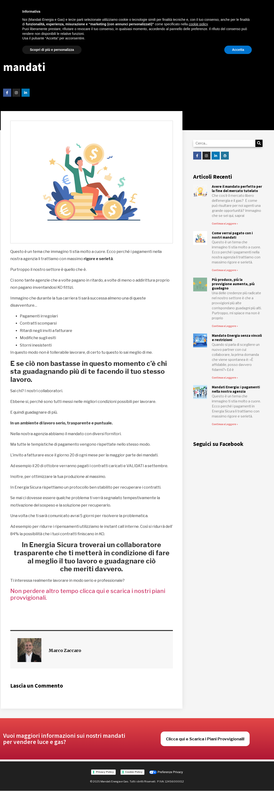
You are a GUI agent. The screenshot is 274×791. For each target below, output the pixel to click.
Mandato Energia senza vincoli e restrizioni (237, 337)
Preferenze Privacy (166, 772)
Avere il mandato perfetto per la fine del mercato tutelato (237, 188)
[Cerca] (259, 143)
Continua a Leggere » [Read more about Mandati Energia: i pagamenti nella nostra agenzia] (225, 424)
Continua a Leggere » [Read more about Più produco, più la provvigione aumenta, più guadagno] (225, 326)
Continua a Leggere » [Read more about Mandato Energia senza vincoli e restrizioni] (225, 377)
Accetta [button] (238, 50)
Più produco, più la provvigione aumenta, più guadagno (233, 283)
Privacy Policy (105, 771)
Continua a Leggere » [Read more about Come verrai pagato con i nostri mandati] (225, 270)
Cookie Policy (133, 771)
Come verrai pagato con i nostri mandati (232, 235)
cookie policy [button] (198, 24)
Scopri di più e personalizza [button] (52, 50)
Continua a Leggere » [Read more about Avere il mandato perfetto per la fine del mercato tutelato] (225, 223)
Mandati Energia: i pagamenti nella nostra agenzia (236, 389)
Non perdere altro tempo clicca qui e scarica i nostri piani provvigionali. (87, 594)
